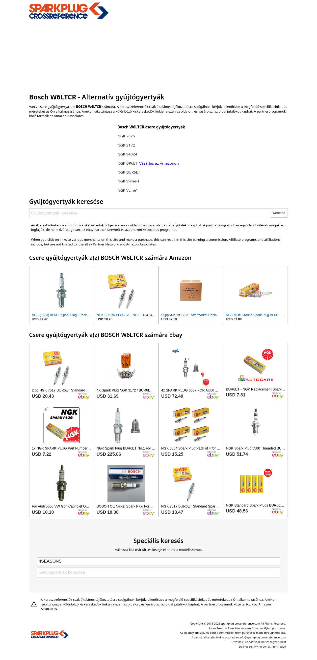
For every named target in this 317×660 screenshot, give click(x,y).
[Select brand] (158, 561)
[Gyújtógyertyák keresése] (150, 213)
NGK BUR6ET (128, 172)
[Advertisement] (158, 55)
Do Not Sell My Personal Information (262, 646)
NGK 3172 (126, 145)
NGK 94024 (127, 153)
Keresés (279, 213)
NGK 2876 (126, 135)
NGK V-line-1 (128, 181)
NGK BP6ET (127, 163)
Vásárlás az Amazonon (159, 163)
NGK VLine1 (127, 190)
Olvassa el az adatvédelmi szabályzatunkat (259, 642)
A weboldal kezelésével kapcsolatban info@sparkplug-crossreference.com (238, 637)
